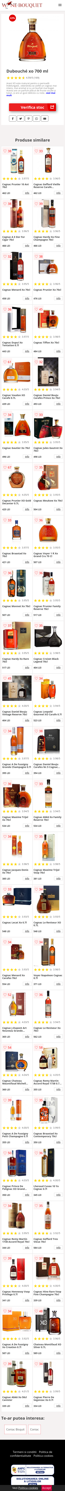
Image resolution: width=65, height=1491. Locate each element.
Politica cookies (43, 1456)
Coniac (34, 1429)
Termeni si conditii (25, 1452)
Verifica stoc (38, 107)
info (27, 192)
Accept (46, 1488)
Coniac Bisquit (15, 1429)
